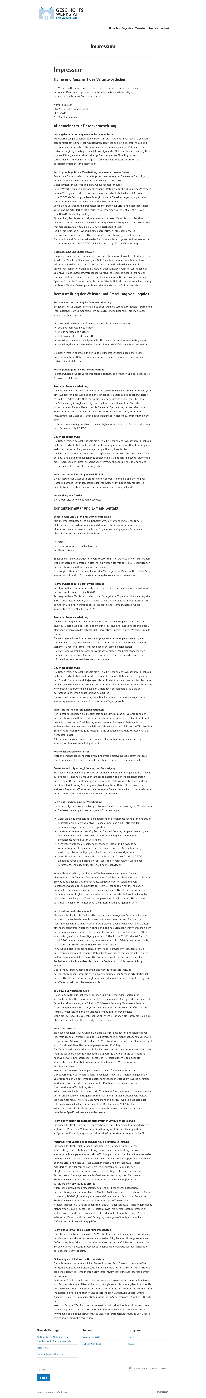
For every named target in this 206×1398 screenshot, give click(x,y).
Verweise (140, 28)
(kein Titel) (43, 1347)
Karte (131, 1337)
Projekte (126, 28)
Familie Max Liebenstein (51, 1354)
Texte (131, 1343)
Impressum (162, 1391)
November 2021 (91, 1337)
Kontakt (164, 28)
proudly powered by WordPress (52, 1391)
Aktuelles (114, 28)
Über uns (153, 28)
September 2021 (91, 1343)
